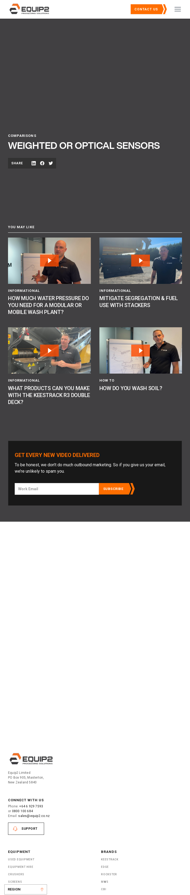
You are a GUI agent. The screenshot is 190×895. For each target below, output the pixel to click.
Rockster (109, 874)
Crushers (16, 874)
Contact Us (146, 9)
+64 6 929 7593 (31, 806)
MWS (104, 881)
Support (29, 829)
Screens (15, 881)
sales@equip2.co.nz (34, 816)
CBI (103, 889)
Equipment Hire (20, 866)
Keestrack (109, 859)
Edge (105, 866)
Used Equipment (21, 859)
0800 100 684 (22, 811)
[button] (177, 9)
